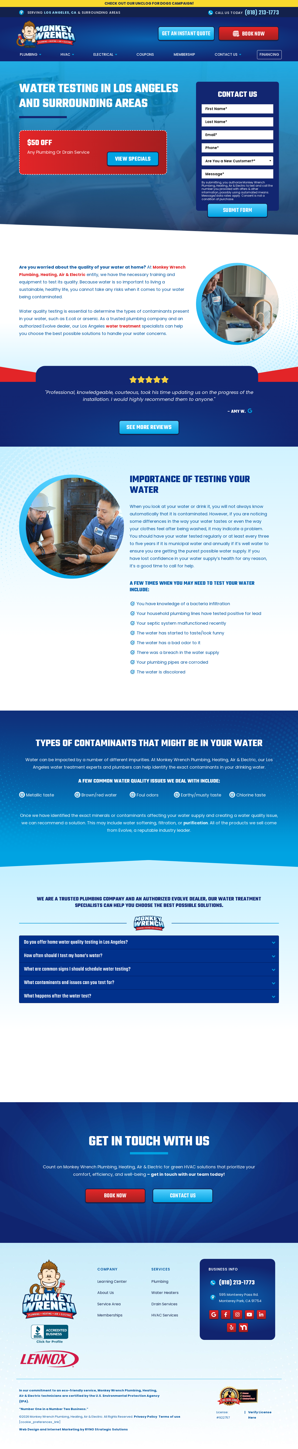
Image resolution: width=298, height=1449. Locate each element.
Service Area (109, 1304)
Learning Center (112, 1281)
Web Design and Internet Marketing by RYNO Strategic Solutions (73, 1429)
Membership (184, 54)
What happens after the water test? (57, 996)
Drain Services (164, 1304)
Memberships (109, 1315)
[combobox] (237, 161)
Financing (269, 54)
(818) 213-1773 (262, 13)
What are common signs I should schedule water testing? (77, 969)
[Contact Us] (182, 1196)
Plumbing (28, 54)
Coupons (145, 54)
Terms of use (169, 1416)
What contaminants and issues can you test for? (69, 983)
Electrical (103, 54)
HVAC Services (164, 1315)
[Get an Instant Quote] (186, 33)
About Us (105, 1293)
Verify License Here (259, 1415)
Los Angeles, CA (60, 12)
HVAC (65, 54)
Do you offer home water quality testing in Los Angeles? (76, 942)
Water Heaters (165, 1293)
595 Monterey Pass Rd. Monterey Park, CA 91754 (240, 1297)
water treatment (124, 326)
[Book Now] (248, 33)
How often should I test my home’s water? (63, 956)
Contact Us (226, 54)
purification (196, 823)
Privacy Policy (145, 1416)
